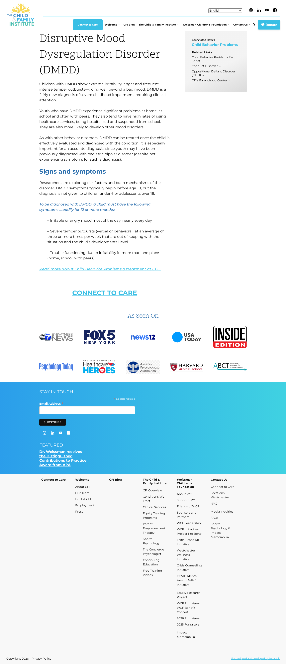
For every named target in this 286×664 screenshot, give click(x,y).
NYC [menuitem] (214, 503)
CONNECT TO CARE (104, 293)
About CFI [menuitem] (82, 487)
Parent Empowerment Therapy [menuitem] (154, 528)
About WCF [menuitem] (185, 494)
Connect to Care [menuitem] (88, 24)
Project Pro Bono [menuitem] (189, 534)
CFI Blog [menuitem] (129, 24)
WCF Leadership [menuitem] (189, 523)
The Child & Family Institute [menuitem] (157, 24)
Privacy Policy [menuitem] (41, 658)
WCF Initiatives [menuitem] (188, 529)
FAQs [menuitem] (214, 518)
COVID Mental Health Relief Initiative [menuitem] (187, 580)
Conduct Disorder (205, 66)
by (255, 658)
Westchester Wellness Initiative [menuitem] (186, 555)
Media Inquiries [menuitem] (222, 511)
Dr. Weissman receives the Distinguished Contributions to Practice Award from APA (62, 458)
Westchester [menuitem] (220, 497)
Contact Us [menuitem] (240, 24)
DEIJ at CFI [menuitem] (83, 499)
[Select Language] (225, 10)
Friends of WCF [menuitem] (188, 506)
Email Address (51, 403)
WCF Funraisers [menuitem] (188, 603)
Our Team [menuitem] (82, 493)
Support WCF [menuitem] (187, 500)
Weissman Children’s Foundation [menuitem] (204, 24)
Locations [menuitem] (218, 493)
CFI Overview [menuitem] (152, 490)
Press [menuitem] (79, 511)
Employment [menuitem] (84, 505)
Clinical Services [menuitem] (154, 507)
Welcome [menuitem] (111, 24)
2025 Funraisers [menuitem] (188, 624)
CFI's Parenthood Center (209, 80)
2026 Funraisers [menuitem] (188, 618)
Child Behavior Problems (215, 44)
